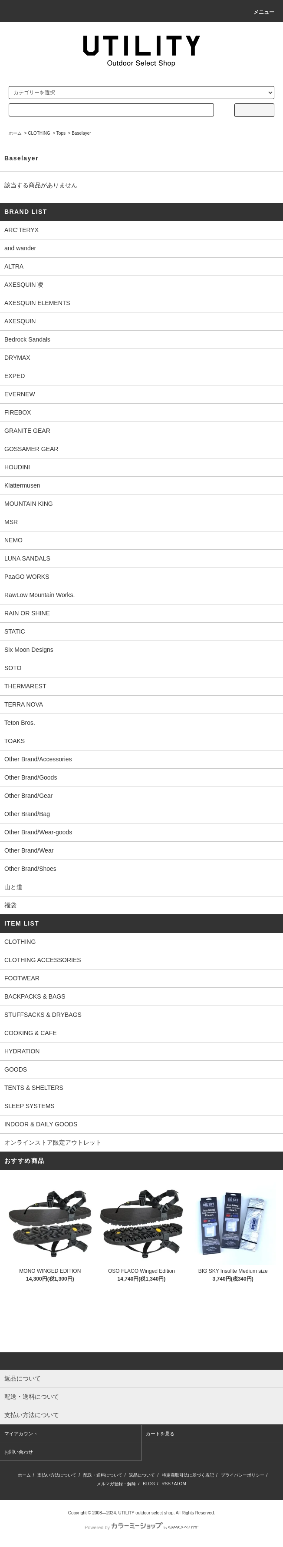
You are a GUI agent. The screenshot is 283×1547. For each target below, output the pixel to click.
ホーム (15, 133)
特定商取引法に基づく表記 (188, 1475)
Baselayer (81, 133)
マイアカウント (21, 1433)
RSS (166, 1483)
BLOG (149, 1483)
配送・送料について (102, 1475)
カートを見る (160, 1433)
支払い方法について (56, 1475)
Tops (61, 133)
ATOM (180, 1483)
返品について (142, 1475)
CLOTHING (39, 133)
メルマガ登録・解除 (116, 1483)
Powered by (141, 1527)
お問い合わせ (18, 1451)
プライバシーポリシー (242, 1475)
